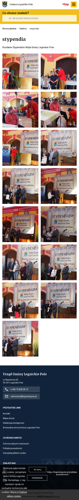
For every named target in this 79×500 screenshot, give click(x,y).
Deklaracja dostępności (13, 423)
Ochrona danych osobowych (16, 443)
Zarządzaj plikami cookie (14, 453)
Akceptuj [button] (37, 469)
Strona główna (9, 28)
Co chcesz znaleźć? (15, 13)
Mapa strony (9, 418)
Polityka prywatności (12, 448)
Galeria (23, 28)
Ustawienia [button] (37, 478)
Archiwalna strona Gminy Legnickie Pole (21, 427)
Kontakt (6, 413)
